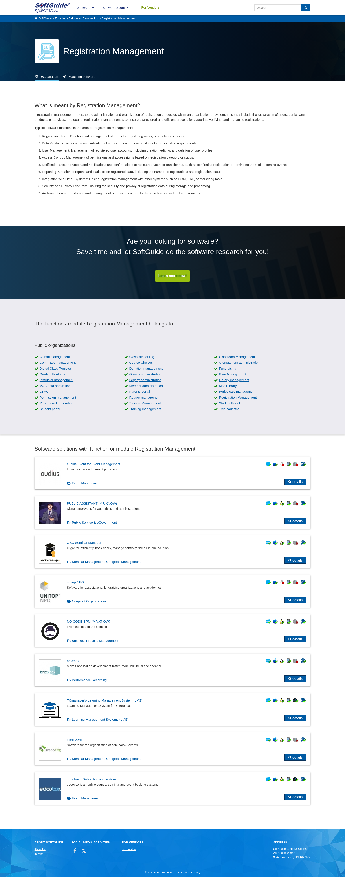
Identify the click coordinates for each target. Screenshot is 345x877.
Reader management (144, 397)
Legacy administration (145, 380)
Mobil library (228, 386)
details (297, 482)
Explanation (49, 76)
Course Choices (141, 363)
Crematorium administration (239, 363)
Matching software (81, 76)
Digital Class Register (55, 369)
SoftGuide (45, 18)
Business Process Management (95, 641)
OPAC (44, 392)
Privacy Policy (191, 872)
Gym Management (232, 374)
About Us (40, 849)
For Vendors (150, 7)
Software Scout (114, 7)
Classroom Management (237, 357)
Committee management (58, 363)
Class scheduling (141, 357)
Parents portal (139, 392)
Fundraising (227, 369)
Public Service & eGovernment (94, 522)
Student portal (50, 409)
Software (83, 7)
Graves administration (145, 374)
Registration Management (118, 18)
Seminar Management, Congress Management (106, 562)
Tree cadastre (229, 409)
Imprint (39, 854)
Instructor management (56, 380)
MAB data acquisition (55, 386)
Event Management (86, 483)
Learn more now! (172, 276)
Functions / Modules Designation (76, 18)
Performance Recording (89, 680)
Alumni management (55, 357)
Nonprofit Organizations (89, 601)
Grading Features (52, 374)
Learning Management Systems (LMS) (100, 719)
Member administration (146, 386)
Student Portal (229, 403)
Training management (145, 409)
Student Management (145, 403)
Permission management (58, 397)
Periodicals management (237, 392)
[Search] (305, 7)
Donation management (146, 369)
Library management (234, 380)
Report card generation (56, 403)
